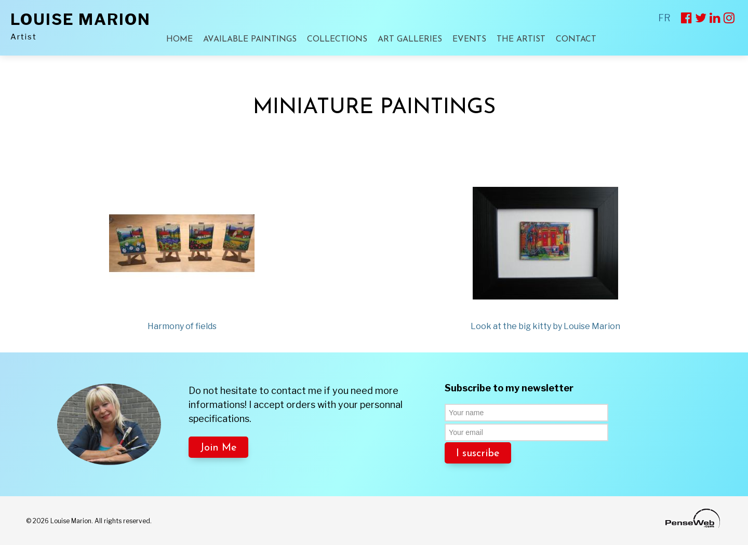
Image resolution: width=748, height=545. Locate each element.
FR (664, 17)
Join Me (218, 448)
